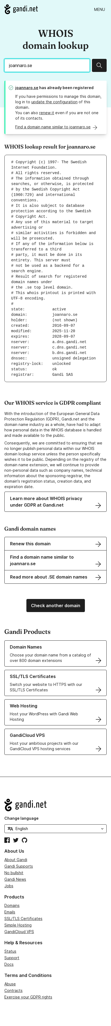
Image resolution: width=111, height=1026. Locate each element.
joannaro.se (26, 87)
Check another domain (55, 605)
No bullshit (13, 872)
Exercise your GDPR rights (28, 997)
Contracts (13, 990)
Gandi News (15, 879)
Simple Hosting (18, 925)
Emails (9, 912)
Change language (21, 818)
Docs (9, 964)
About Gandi (15, 859)
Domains (12, 905)
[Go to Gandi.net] (21, 9)
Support (11, 957)
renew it (46, 112)
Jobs (8, 885)
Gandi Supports (18, 866)
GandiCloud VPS (19, 931)
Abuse (10, 984)
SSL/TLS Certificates (23, 918)
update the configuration (54, 101)
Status (10, 951)
